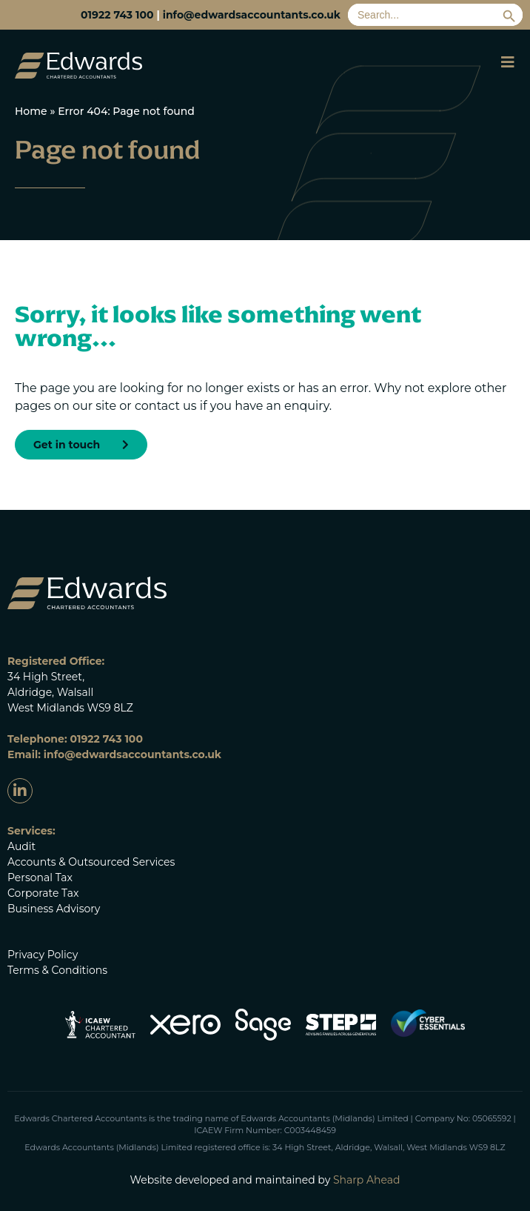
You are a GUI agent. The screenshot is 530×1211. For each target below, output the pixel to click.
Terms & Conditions (57, 970)
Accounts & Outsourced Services (91, 862)
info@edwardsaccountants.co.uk (252, 14)
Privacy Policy (42, 954)
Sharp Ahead (366, 1180)
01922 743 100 (117, 14)
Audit (21, 846)
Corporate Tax (42, 893)
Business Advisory (53, 908)
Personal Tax (40, 877)
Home (31, 111)
